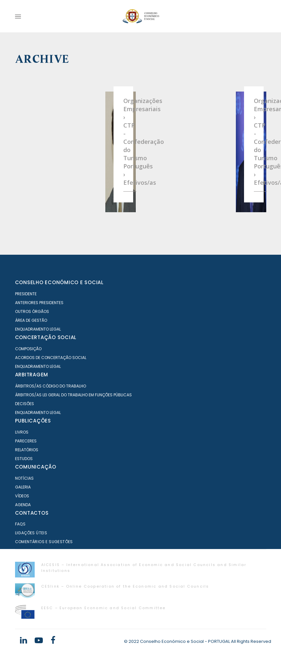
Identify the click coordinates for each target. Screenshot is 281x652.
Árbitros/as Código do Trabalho (50, 386)
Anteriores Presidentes (39, 302)
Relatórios (26, 450)
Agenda (23, 504)
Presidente (26, 294)
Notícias (24, 478)
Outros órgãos (32, 311)
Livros (21, 432)
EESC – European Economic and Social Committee (103, 607)
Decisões (24, 403)
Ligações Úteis (31, 533)
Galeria (23, 487)
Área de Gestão (31, 320)
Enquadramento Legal (38, 329)
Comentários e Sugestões (44, 541)
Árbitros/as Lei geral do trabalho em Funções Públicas (73, 395)
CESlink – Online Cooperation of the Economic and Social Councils (125, 586)
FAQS (20, 524)
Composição (28, 349)
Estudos (24, 458)
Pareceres (26, 441)
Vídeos (22, 496)
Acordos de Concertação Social (50, 357)
